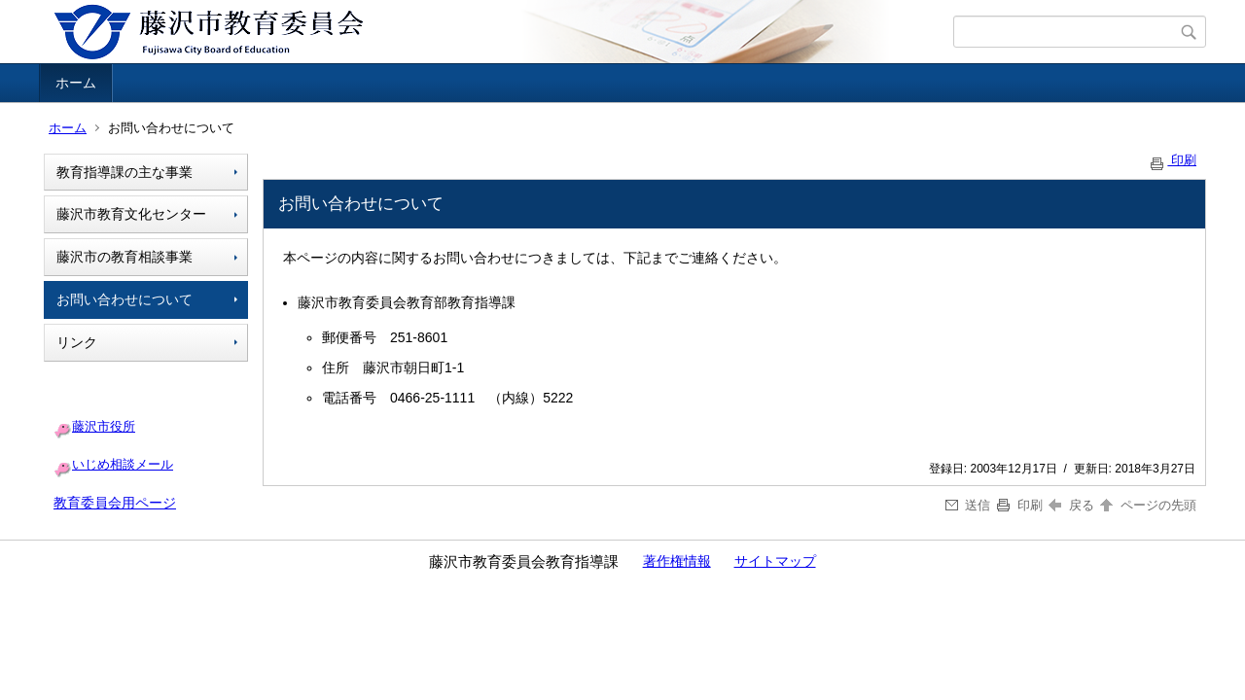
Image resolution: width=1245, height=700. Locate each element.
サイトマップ (775, 561)
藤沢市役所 (103, 426)
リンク (76, 342)
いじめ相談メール (122, 464)
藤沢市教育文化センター (131, 214)
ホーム (75, 82)
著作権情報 (677, 561)
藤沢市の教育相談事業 (124, 256)
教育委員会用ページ (114, 502)
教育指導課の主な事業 (124, 172)
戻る (1071, 505)
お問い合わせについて (124, 299)
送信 (968, 505)
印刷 (1172, 160)
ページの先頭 (1146, 505)
